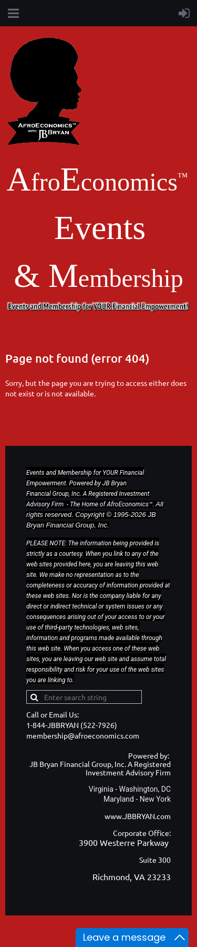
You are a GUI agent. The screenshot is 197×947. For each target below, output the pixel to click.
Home (15, 414)
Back (41, 414)
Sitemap (70, 414)
